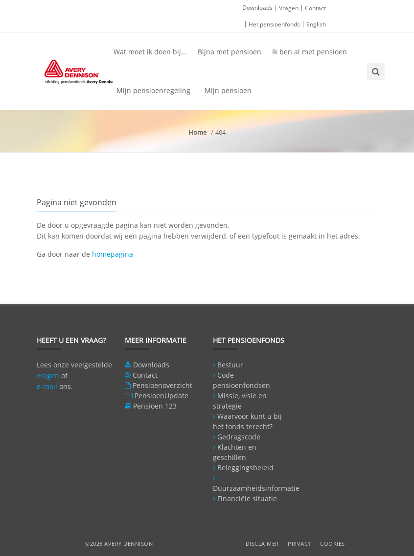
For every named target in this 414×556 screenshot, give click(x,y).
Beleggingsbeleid (245, 467)
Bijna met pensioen (229, 51)
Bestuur (230, 364)
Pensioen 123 (155, 406)
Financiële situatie (247, 498)
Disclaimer (262, 543)
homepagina (112, 254)
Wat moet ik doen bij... (150, 51)
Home (197, 132)
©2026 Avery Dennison (119, 543)
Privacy (299, 543)
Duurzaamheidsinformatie (256, 488)
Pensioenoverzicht (162, 385)
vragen (48, 375)
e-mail (47, 386)
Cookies (332, 543)
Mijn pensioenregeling (153, 90)
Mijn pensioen (228, 90)
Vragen (289, 8)
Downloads (257, 7)
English (316, 24)
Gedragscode (238, 436)
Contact (315, 8)
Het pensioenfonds (274, 24)
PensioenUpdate (161, 395)
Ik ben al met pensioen (309, 51)
